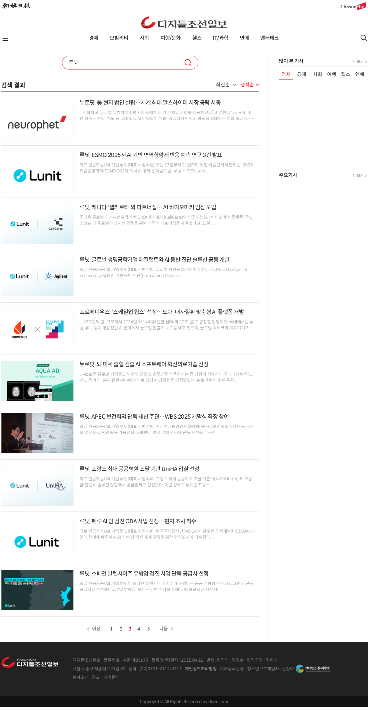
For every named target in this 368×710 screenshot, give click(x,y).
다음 (166, 629)
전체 (286, 74)
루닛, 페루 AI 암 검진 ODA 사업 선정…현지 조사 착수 (137, 521)
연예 (244, 38)
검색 (188, 62)
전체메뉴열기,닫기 (5, 38)
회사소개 (81, 677)
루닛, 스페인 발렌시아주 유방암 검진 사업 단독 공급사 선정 (144, 573)
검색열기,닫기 (364, 38)
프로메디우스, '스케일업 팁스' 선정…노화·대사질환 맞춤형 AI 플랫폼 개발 (161, 312)
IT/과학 (220, 38)
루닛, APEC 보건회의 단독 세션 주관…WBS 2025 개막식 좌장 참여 (154, 416)
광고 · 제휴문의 (106, 677)
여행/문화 (171, 38)
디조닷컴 (184, 22)
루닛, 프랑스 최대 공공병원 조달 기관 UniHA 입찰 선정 (139, 469)
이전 (93, 629)
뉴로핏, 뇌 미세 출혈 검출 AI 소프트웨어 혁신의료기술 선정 (143, 364)
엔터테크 (269, 38)
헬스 (196, 38)
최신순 (222, 84)
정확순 (247, 84)
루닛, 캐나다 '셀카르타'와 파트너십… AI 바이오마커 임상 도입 (147, 207)
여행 (331, 74)
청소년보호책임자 (263, 668)
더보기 (358, 61)
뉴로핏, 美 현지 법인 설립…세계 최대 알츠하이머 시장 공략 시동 (150, 102)
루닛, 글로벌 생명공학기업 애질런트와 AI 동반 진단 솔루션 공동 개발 (154, 259)
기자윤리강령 (232, 668)
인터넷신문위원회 (313, 669)
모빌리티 (119, 38)
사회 (144, 38)
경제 (93, 38)
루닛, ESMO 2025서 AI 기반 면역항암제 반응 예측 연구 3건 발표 (150, 155)
